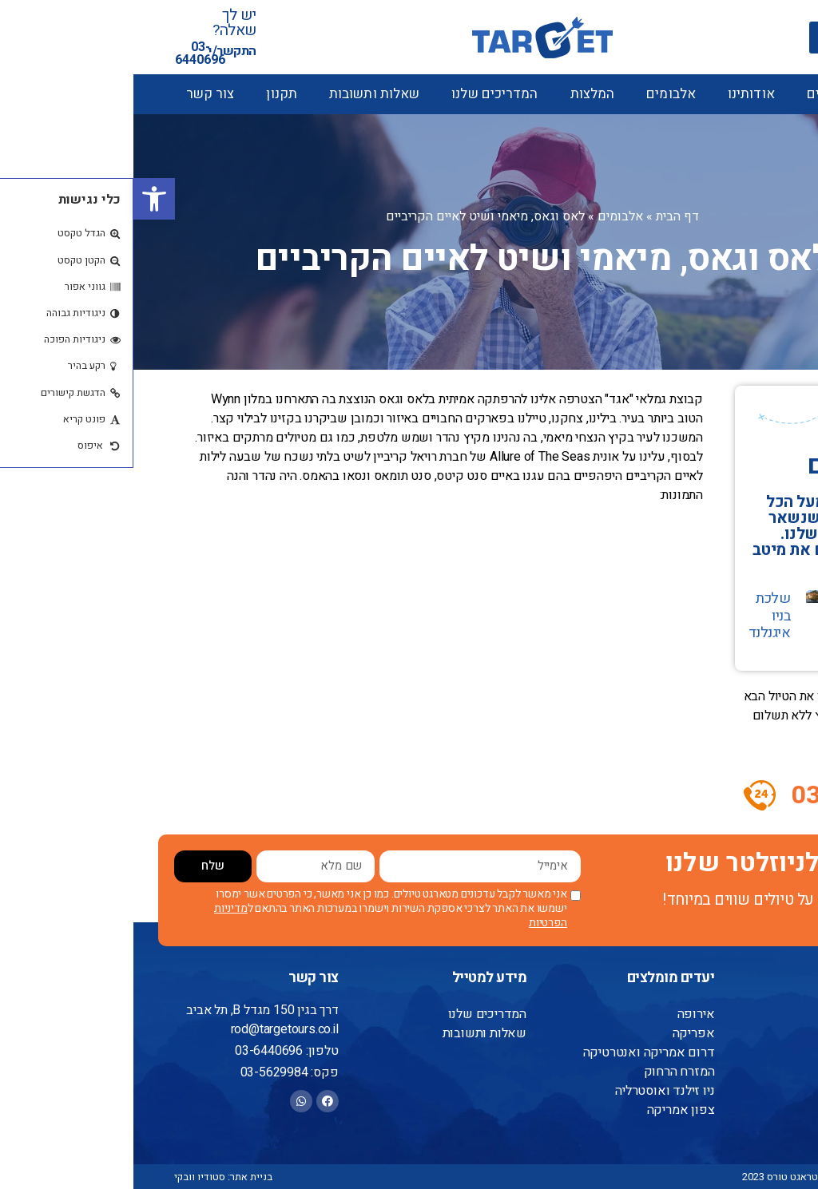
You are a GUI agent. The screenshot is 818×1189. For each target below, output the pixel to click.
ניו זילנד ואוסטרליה (533, 1090)
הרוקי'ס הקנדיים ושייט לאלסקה (732, 624)
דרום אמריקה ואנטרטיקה (518, 1052)
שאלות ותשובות (241, 94)
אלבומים (537, 94)
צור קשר (77, 94)
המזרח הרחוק (547, 1071)
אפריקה (561, 1033)
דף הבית (544, 216)
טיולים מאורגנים (719, 94)
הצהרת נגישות (733, 1090)
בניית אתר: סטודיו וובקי (90, 1176)
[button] (21, 199)
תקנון (148, 94)
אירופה (564, 1014)
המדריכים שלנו (361, 94)
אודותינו (617, 94)
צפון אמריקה (548, 1110)
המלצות (459, 94)
